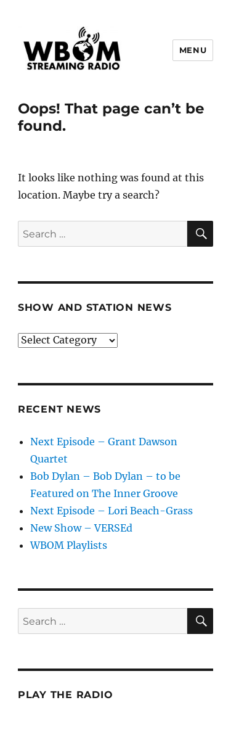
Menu (192, 50)
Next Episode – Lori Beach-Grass (111, 510)
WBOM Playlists (68, 545)
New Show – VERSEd (81, 528)
